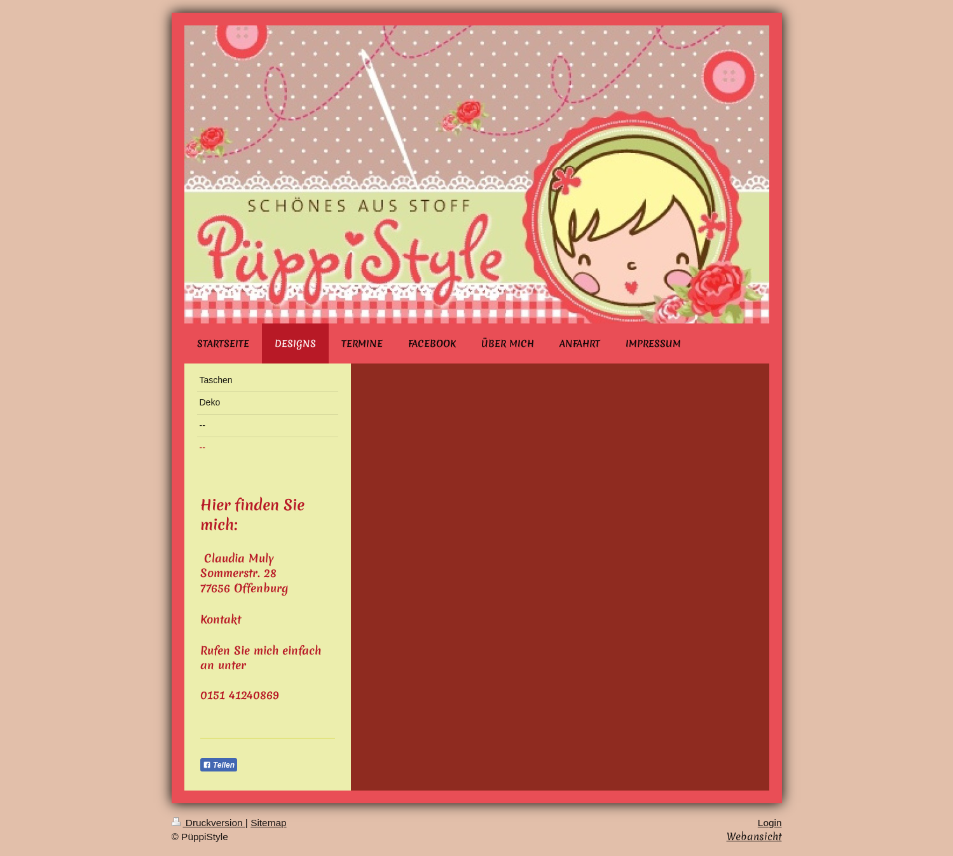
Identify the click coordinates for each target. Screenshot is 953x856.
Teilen (219, 765)
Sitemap (268, 822)
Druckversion (208, 822)
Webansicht (754, 836)
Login (770, 822)
